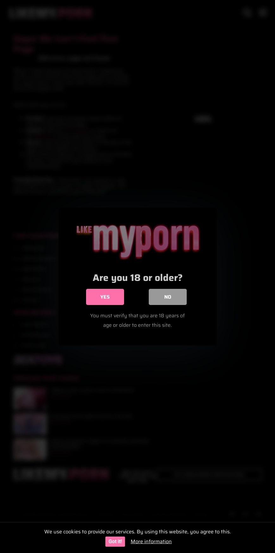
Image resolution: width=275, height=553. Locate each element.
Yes (105, 297)
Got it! (115, 541)
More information (151, 541)
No (167, 297)
